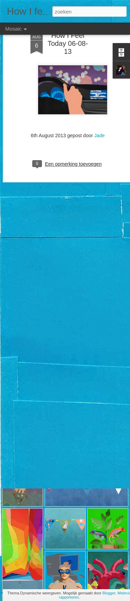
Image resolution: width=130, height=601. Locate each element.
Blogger (109, 593)
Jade (99, 117)
